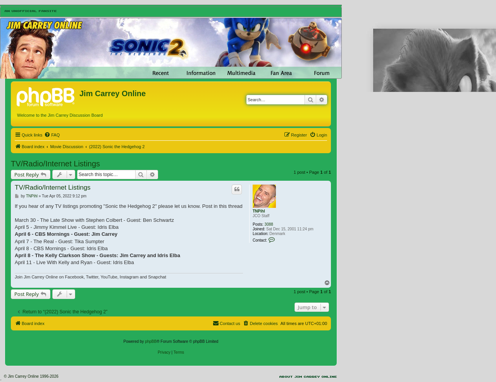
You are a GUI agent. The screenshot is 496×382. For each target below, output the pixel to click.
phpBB (151, 341)
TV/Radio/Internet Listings (55, 163)
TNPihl (259, 211)
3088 (269, 224)
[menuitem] (52, 135)
